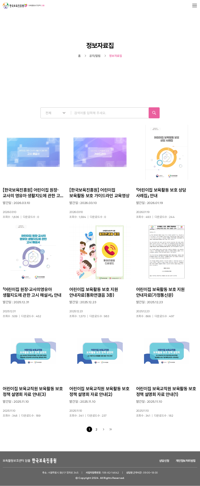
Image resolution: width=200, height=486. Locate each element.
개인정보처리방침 (186, 461)
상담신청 (164, 461)
